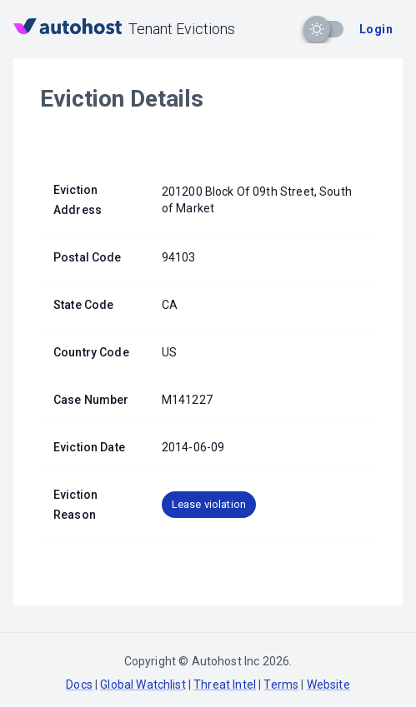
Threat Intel (224, 684)
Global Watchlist (142, 684)
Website (328, 684)
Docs (79, 684)
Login (376, 29)
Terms (280, 684)
